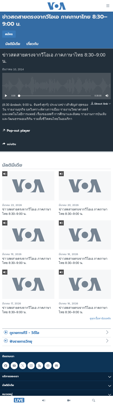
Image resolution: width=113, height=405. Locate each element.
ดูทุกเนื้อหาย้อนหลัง (100, 318)
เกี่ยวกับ (32, 44)
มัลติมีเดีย (12, 44)
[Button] (9, 144)
